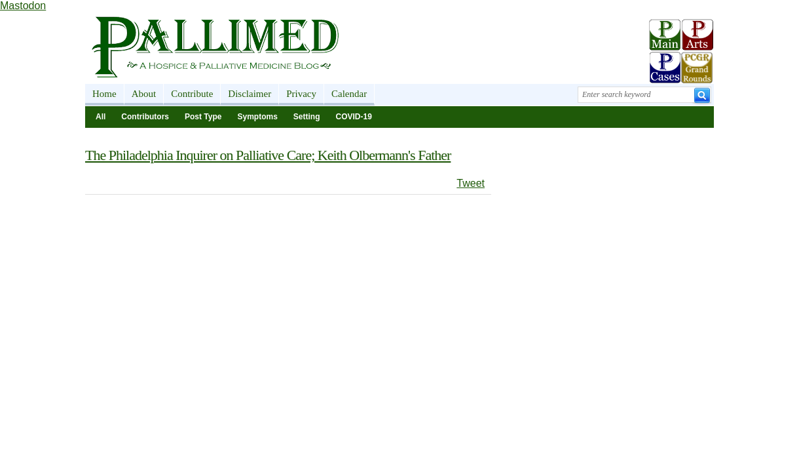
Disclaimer (249, 93)
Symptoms (257, 116)
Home (104, 93)
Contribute (192, 93)
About (144, 93)
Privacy (301, 93)
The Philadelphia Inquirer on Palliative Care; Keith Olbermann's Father (268, 155)
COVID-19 (354, 116)
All (100, 116)
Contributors (145, 116)
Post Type (203, 116)
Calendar (349, 93)
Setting (306, 116)
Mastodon (23, 5)
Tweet (470, 183)
